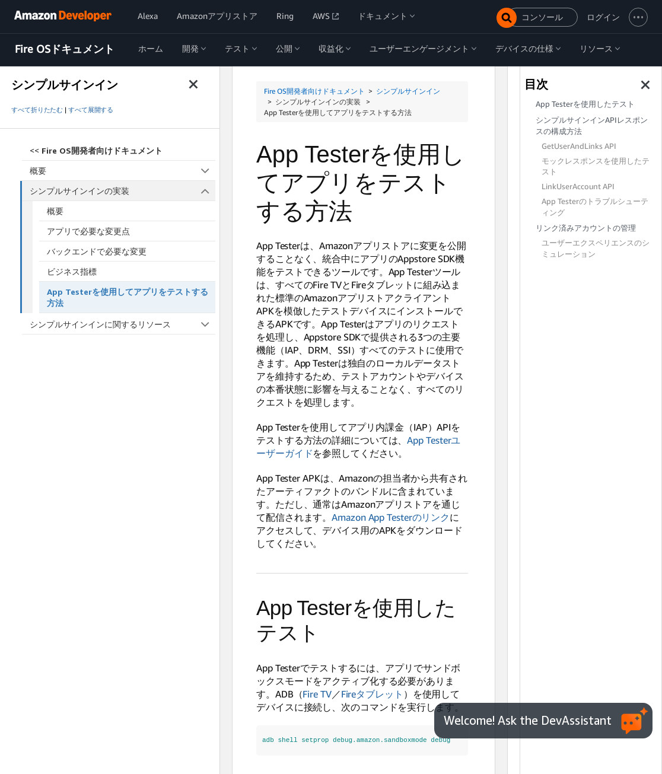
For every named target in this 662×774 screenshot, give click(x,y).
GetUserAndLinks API (579, 146)
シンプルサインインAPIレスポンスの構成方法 (592, 126)
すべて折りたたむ (37, 110)
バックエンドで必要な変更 (97, 251)
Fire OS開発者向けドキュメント (314, 91)
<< (96, 150)
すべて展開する (90, 110)
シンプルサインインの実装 (123, 190)
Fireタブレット (372, 694)
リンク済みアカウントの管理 (586, 228)
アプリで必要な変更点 (88, 231)
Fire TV (317, 694)
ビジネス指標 (72, 271)
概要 (122, 170)
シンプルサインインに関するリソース (122, 324)
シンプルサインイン (408, 91)
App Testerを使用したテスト (585, 104)
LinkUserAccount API (578, 186)
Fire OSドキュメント (64, 49)
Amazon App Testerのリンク (391, 517)
